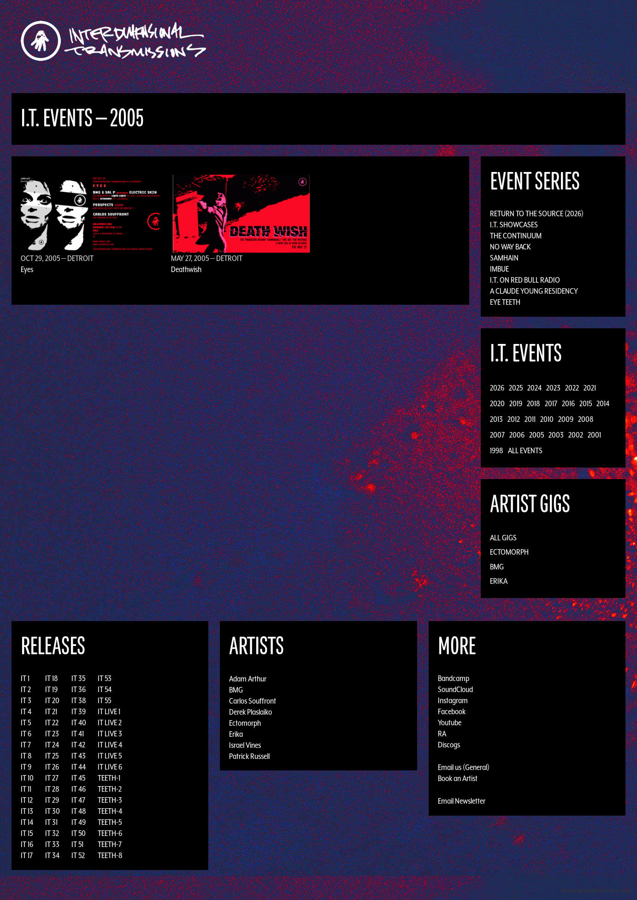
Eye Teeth (505, 302)
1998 (496, 450)
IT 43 (78, 755)
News (456, 41)
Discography (350, 41)
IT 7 (26, 744)
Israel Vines (245, 744)
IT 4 (26, 711)
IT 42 (78, 744)
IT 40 (78, 722)
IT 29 (52, 800)
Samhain (504, 257)
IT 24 (52, 744)
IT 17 (27, 855)
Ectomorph (509, 552)
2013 (496, 419)
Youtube (449, 722)
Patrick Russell (249, 755)
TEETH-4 (110, 811)
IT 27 (52, 777)
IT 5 (26, 722)
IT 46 (78, 788)
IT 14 (27, 822)
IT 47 (78, 800)
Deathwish (186, 269)
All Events (525, 450)
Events (427, 41)
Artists (394, 41)
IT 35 (78, 678)
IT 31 (51, 822)
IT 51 (77, 844)
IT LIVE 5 (110, 755)
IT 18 (51, 678)
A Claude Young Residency (534, 291)
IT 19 (51, 689)
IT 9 (26, 766)
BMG (497, 566)
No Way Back (510, 246)
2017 (551, 403)
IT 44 (78, 766)
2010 (547, 419)
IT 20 (52, 700)
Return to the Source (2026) (537, 213)
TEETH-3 (110, 800)
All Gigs (503, 537)
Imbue (499, 268)
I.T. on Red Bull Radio (525, 279)
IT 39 (78, 711)
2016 (568, 403)
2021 (590, 387)
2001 (594, 434)
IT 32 (52, 833)
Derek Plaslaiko (250, 711)
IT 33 (52, 844)
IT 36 (78, 689)
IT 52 (78, 855)
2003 (556, 434)
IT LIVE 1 (109, 711)
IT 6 (26, 733)
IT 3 (26, 700)
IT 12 (27, 800)
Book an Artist (458, 778)
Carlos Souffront (252, 700)
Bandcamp (453, 678)
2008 (586, 419)
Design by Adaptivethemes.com (596, 890)
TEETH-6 (110, 833)
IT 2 (26, 689)
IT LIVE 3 (110, 733)
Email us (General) (464, 767)
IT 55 (104, 700)
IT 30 (52, 811)
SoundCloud (455, 689)
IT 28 (52, 788)
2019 (515, 403)
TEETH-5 (110, 822)
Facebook (452, 711)
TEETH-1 (109, 777)
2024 (534, 387)
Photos (486, 41)
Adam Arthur (247, 678)
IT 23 (52, 733)
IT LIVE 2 (110, 722)
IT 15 (27, 833)
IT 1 (25, 678)
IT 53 (105, 678)
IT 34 (52, 855)
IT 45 (78, 777)
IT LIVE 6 (110, 766)
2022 (572, 387)
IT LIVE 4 (110, 744)
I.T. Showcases (514, 224)
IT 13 (27, 811)
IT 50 (78, 833)
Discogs (449, 744)
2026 (497, 387)
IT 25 (52, 755)
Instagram (453, 700)
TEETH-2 (110, 788)
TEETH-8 (110, 855)
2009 (565, 419)
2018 (533, 403)
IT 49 (78, 822)
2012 (513, 419)
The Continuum (516, 235)
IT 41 (77, 733)
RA (442, 733)
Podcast (521, 41)
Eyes (27, 269)
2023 (553, 387)
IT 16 (27, 844)
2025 (516, 387)
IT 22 (52, 722)
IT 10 (27, 777)
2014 (602, 403)
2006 (517, 434)
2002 (575, 434)
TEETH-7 (110, 844)
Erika (498, 581)
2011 (530, 419)
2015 (585, 403)
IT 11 (26, 788)
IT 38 (78, 700)
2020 (497, 403)
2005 (536, 434)
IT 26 (52, 766)
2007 (497, 434)
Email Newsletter (461, 800)
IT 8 (26, 755)
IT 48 (78, 811)
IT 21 (51, 711)
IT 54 (105, 689)
